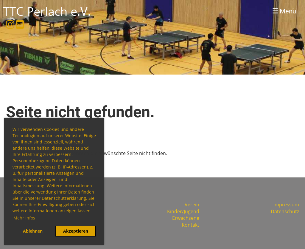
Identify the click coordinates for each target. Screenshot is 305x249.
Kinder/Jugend (183, 211)
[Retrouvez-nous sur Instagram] (10, 24)
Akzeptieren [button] (75, 231)
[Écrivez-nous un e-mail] (20, 24)
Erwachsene (185, 218)
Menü (284, 11)
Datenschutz (285, 211)
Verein (192, 204)
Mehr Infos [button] (24, 218)
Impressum (286, 204)
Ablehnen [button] (33, 231)
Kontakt (190, 225)
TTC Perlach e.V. (47, 11)
